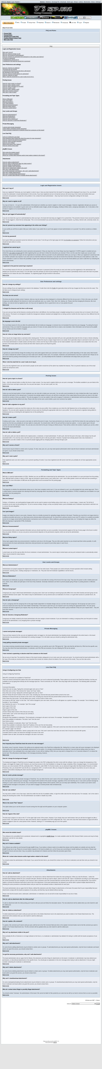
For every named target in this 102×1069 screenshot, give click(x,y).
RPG (17, 22)
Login (12, 2)
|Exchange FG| (55, 2)
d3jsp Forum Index (7, 27)
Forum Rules (8, 35)
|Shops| (76, 2)
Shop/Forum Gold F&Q (11, 36)
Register (17, 2)
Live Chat (72, 22)
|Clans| (93, 2)
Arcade (23, 22)
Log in (79, 22)
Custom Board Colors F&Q (12, 38)
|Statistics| (48, 2)
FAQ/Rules (40, 22)
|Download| (63, 2)
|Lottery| (81, 2)
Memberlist (55, 22)
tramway (55, 1042)
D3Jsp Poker (31, 22)
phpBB (55, 1041)
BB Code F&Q (8, 39)
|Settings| (98, 2)
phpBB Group (50, 836)
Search (47, 22)
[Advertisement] (51, 1023)
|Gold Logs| (70, 2)
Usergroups (64, 22)
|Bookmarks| (87, 2)
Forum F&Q (7, 33)
